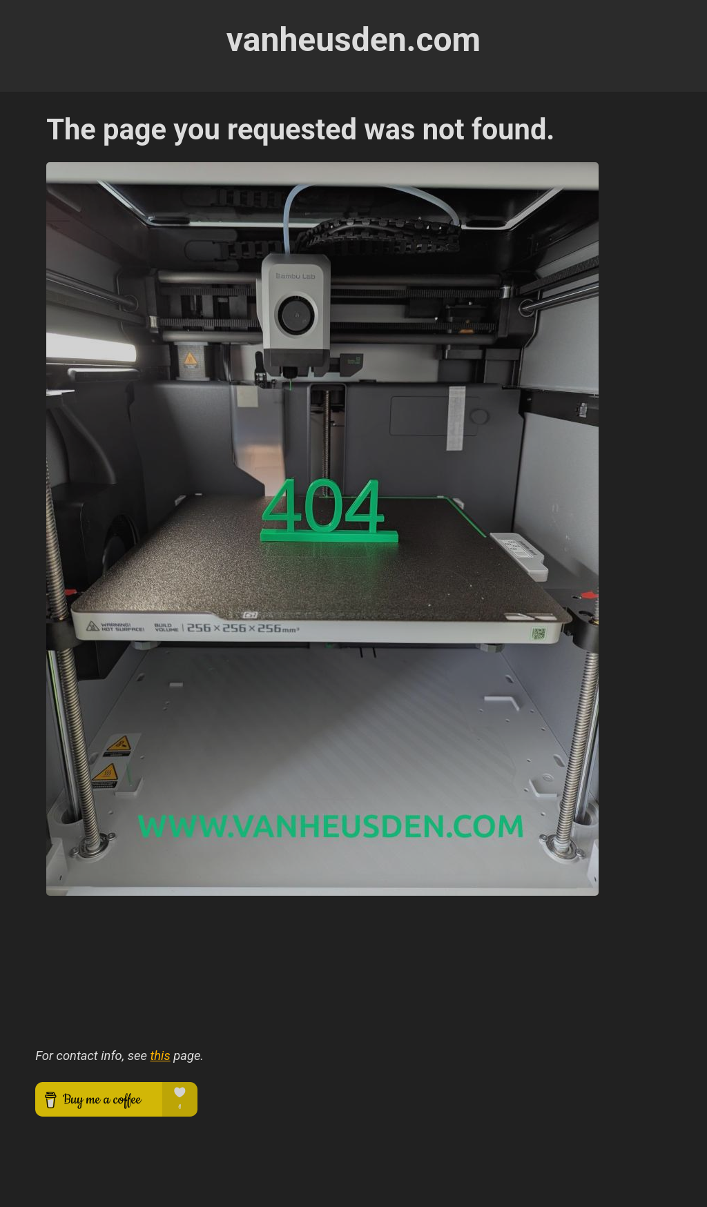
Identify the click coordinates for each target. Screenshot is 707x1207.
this (160, 1055)
